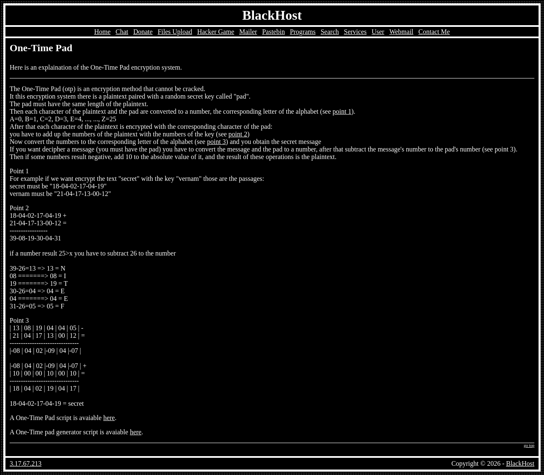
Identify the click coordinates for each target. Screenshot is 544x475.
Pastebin (273, 31)
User (378, 31)
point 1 (342, 111)
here (109, 417)
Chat (122, 31)
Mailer (248, 31)
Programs (303, 31)
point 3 (216, 141)
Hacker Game (215, 31)
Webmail (401, 31)
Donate (143, 31)
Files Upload (175, 31)
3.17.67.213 (25, 463)
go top (529, 445)
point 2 (237, 134)
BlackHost (272, 15)
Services (355, 31)
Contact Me (434, 31)
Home (102, 31)
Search (330, 31)
